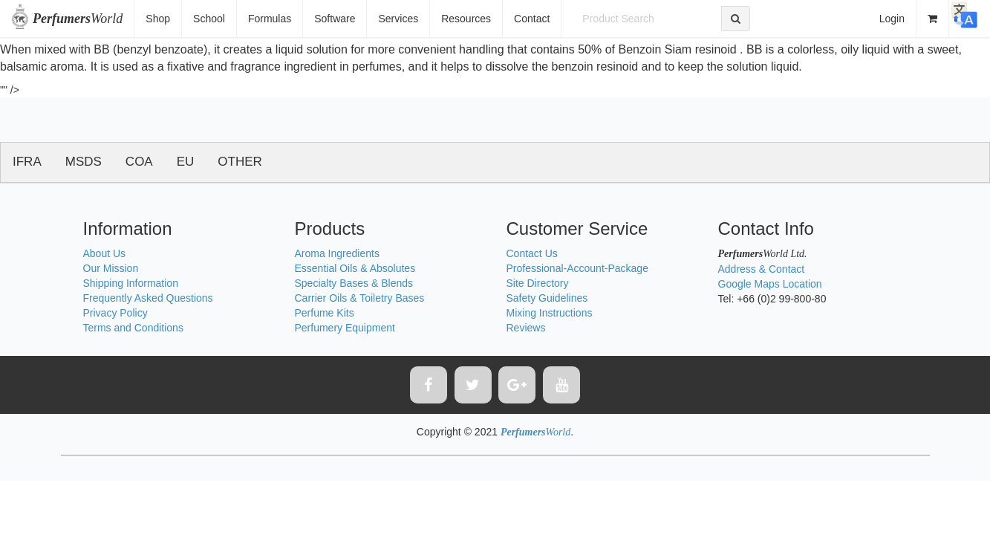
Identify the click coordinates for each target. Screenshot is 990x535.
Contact (532, 19)
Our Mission (111, 268)
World (78, 18)
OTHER (240, 162)
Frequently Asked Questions (148, 298)
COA (139, 162)
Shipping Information (130, 283)
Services (398, 19)
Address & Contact (761, 269)
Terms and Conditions (133, 328)
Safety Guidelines (547, 298)
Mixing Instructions (550, 313)
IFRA (27, 162)
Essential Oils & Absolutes (355, 268)
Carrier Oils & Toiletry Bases (360, 298)
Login (892, 19)
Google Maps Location (770, 284)
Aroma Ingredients (337, 253)
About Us (104, 253)
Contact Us (532, 253)
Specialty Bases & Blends (354, 283)
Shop (158, 19)
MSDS (83, 162)
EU (186, 162)
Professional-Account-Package (577, 268)
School (209, 19)
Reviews (526, 328)
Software (334, 19)
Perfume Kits (324, 313)
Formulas (269, 19)
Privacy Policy (115, 313)
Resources (466, 19)
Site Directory (538, 283)
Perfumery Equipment (345, 328)
